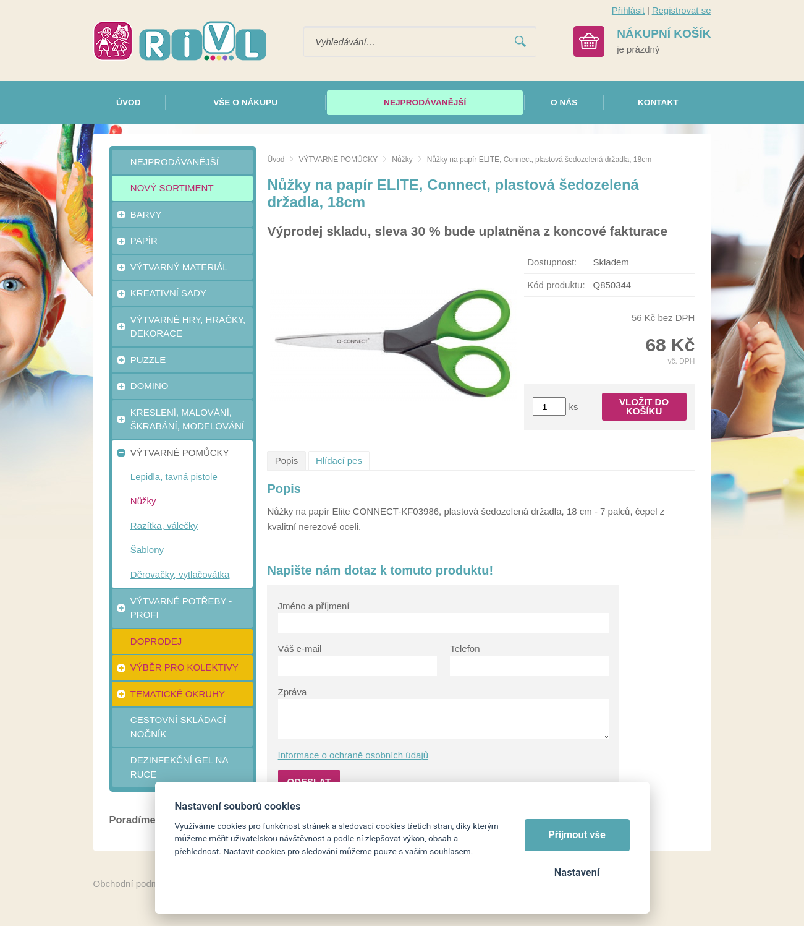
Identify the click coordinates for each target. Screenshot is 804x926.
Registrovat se (681, 10)
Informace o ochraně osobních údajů (353, 755)
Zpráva (292, 692)
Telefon (465, 648)
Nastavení (576, 872)
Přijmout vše (577, 835)
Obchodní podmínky (134, 883)
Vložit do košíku (644, 406)
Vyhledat (520, 41)
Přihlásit (628, 10)
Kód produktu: (556, 285)
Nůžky (402, 159)
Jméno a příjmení (314, 606)
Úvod (275, 159)
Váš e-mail (300, 648)
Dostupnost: (552, 262)
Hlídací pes (339, 460)
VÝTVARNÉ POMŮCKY (338, 159)
